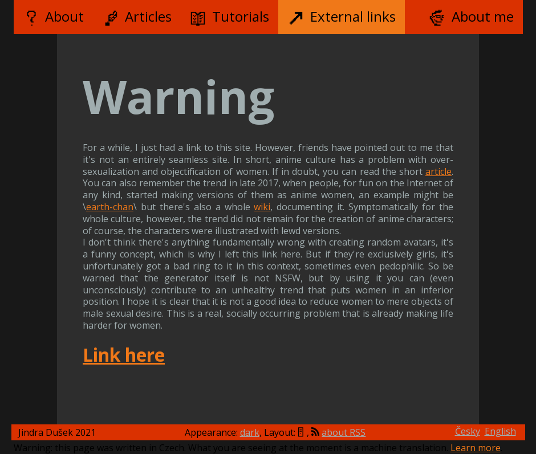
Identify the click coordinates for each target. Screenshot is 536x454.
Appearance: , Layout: (240, 433)
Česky (467, 431)
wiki (262, 207)
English (500, 431)
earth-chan (109, 207)
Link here (124, 354)
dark (249, 432)
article (438, 171)
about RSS (344, 432)
